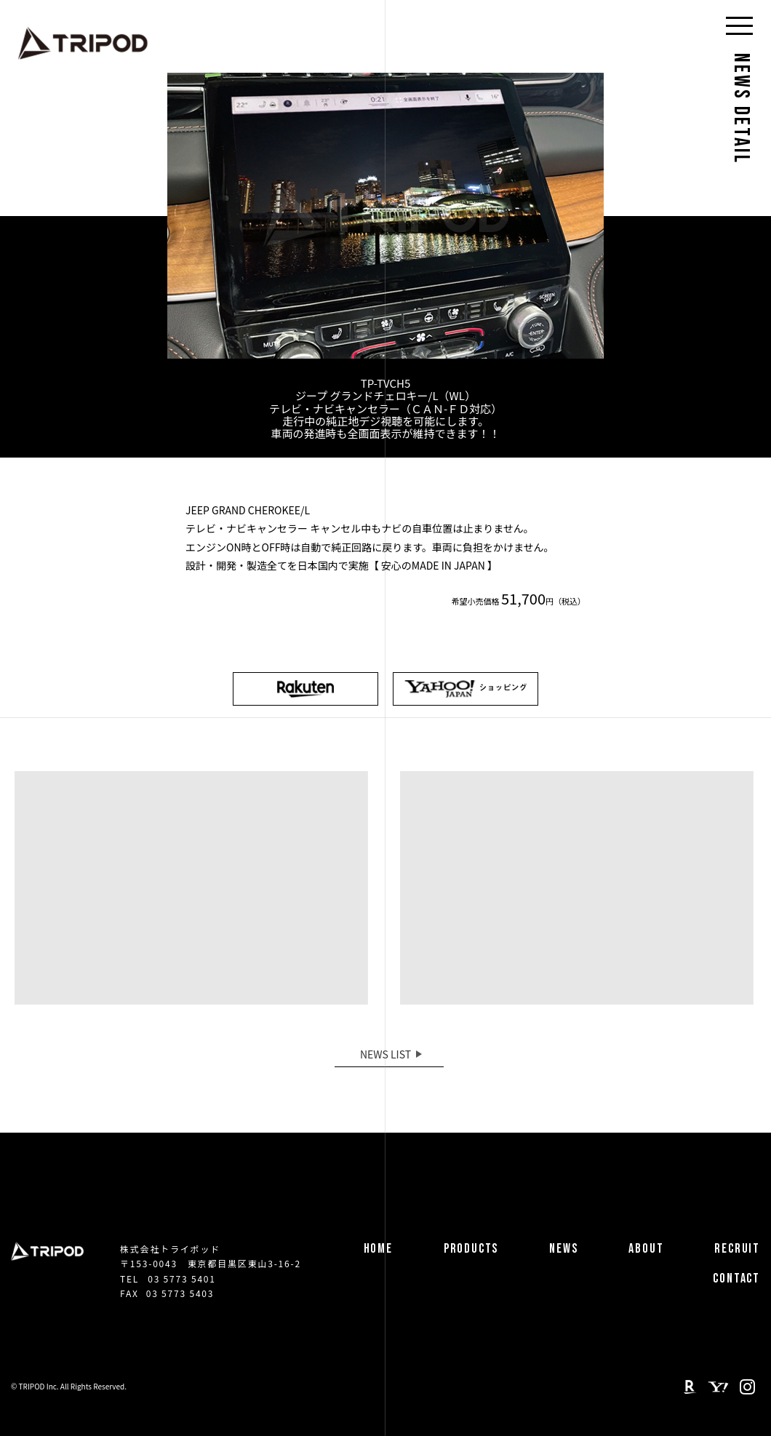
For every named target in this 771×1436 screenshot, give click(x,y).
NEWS (563, 1248)
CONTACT (736, 1278)
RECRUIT (737, 1248)
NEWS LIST (385, 1054)
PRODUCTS (471, 1248)
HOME (378, 1248)
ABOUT (645, 1248)
